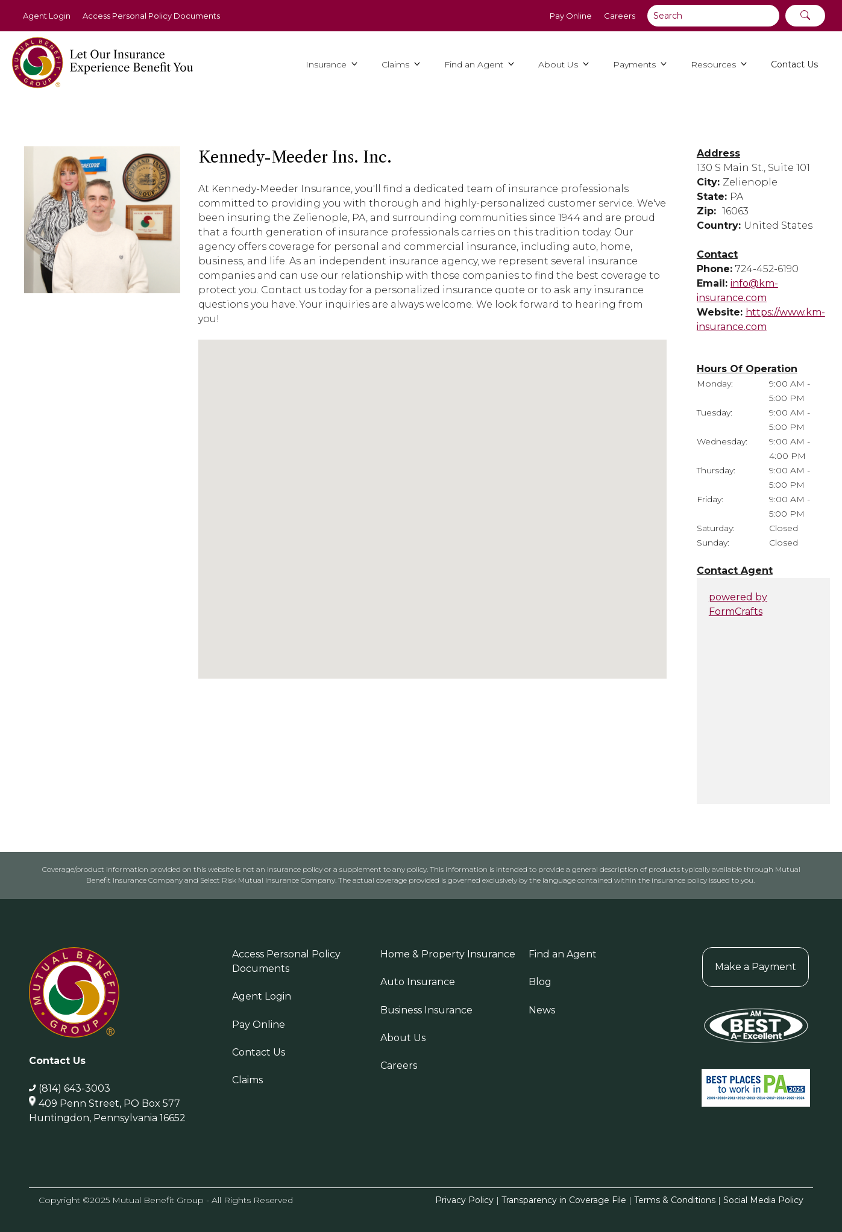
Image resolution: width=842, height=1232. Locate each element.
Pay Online (571, 15)
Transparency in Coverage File (563, 1200)
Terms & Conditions (674, 1200)
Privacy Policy (464, 1200)
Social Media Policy (763, 1200)
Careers (619, 15)
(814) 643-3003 (74, 1088)
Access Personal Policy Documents (151, 15)
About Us (403, 1038)
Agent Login (47, 15)
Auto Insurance (417, 982)
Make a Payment (755, 966)
